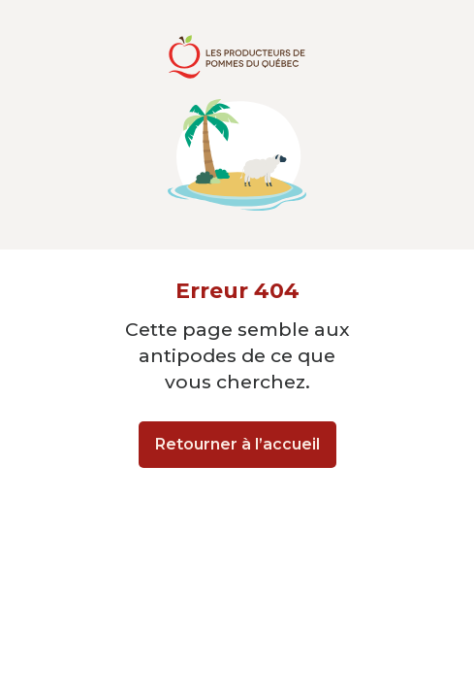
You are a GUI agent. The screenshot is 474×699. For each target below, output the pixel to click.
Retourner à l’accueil (237, 444)
